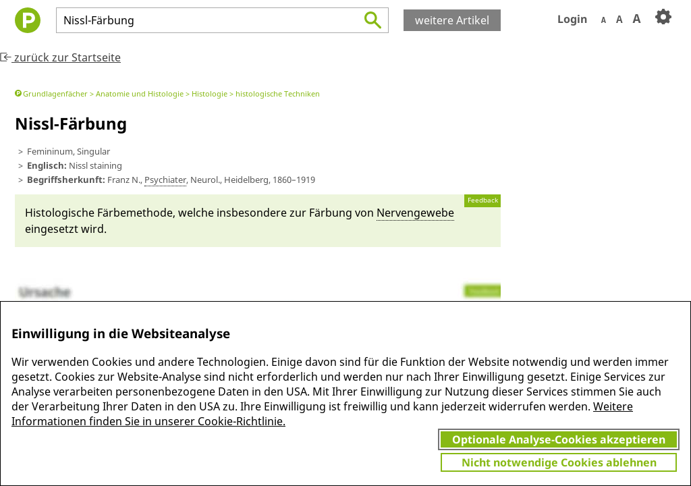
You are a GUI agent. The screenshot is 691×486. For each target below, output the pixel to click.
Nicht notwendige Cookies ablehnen (559, 462)
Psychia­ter (165, 179)
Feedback (483, 200)
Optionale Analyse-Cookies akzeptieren (558, 439)
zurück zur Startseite (60, 57)
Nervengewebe (415, 212)
